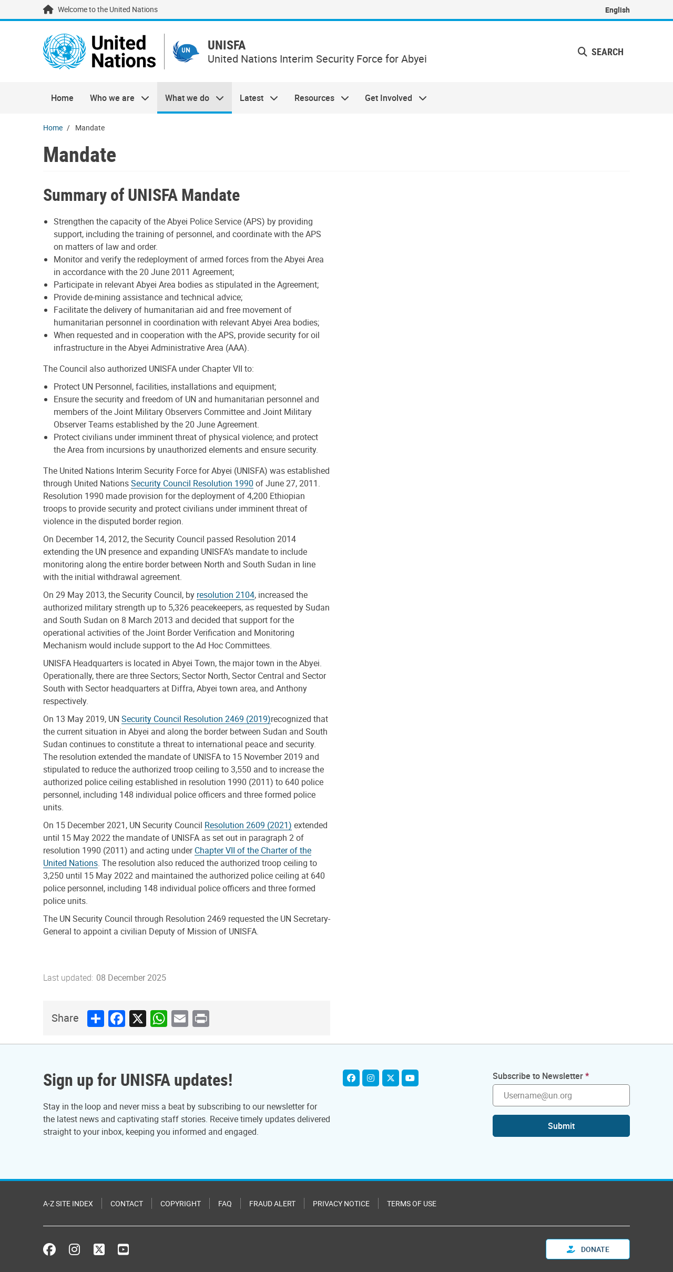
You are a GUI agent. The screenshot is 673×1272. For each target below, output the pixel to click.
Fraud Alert (272, 1203)
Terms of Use (411, 1203)
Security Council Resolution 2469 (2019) (196, 719)
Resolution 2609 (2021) (248, 825)
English (617, 10)
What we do (190, 98)
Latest (255, 98)
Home (62, 98)
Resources (318, 98)
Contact (126, 1203)
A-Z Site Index (68, 1203)
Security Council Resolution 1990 (192, 483)
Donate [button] (588, 1249)
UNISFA (227, 45)
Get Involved (392, 98)
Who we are (115, 98)
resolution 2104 (225, 595)
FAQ (225, 1203)
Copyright (180, 1203)
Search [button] (601, 51)
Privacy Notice (341, 1203)
